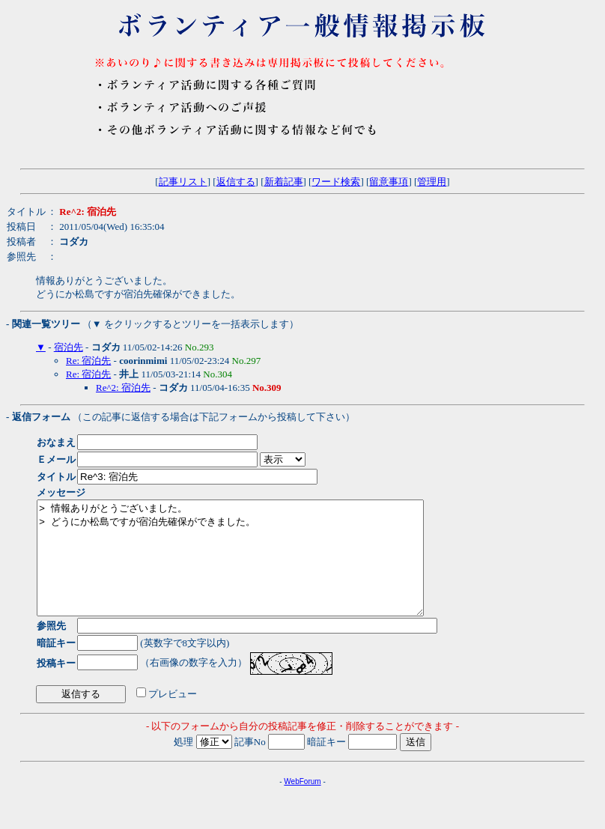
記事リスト (183, 181)
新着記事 (283, 181)
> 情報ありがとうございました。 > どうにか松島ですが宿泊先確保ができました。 (253, 569)
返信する (235, 181)
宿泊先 (68, 347)
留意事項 (388, 181)
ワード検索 (335, 181)
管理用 (431, 181)
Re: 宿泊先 (88, 360)
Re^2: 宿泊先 (123, 387)
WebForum (302, 804)
